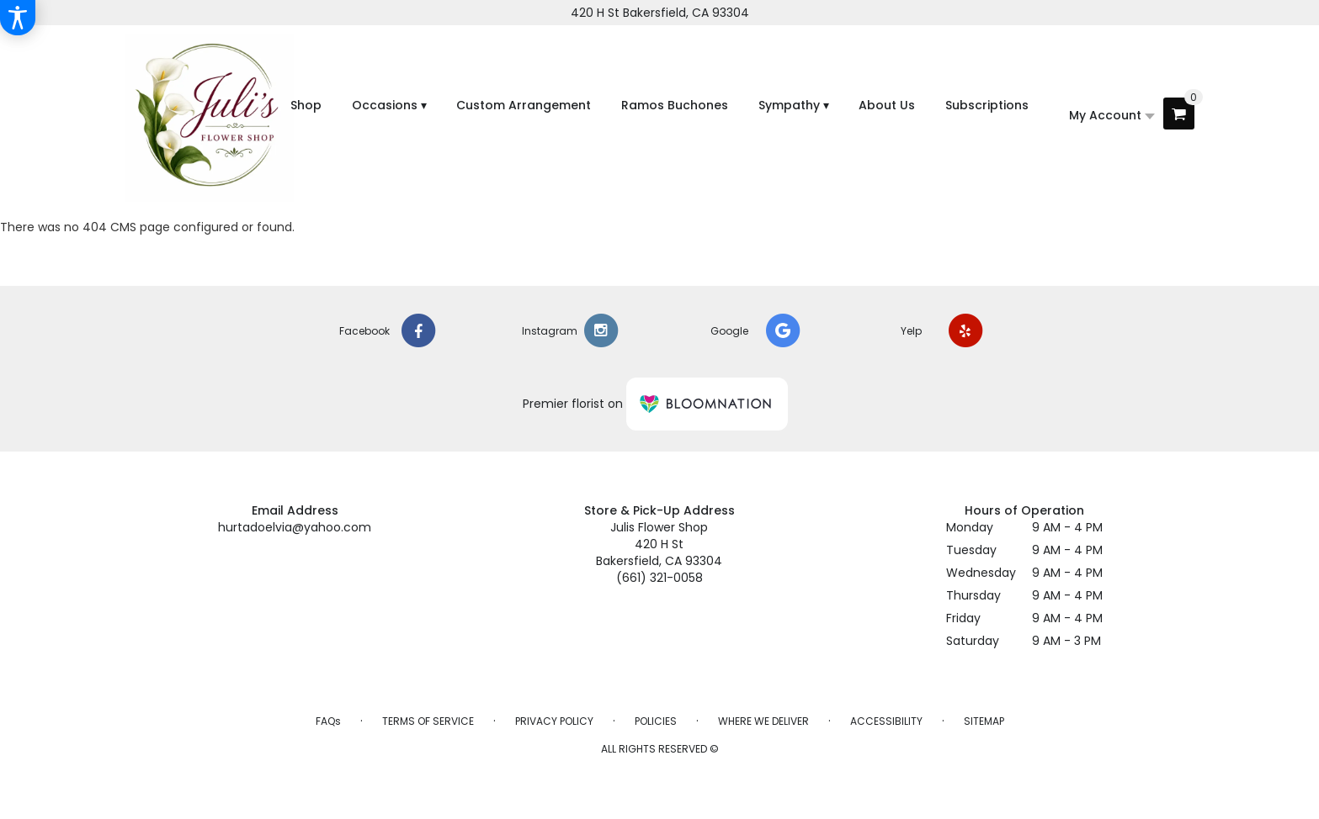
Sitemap (984, 721)
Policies (656, 721)
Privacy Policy (554, 721)
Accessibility (886, 721)
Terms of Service (428, 721)
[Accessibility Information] (17, 17)
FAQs (328, 721)
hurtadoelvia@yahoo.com (294, 527)
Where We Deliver (763, 721)
